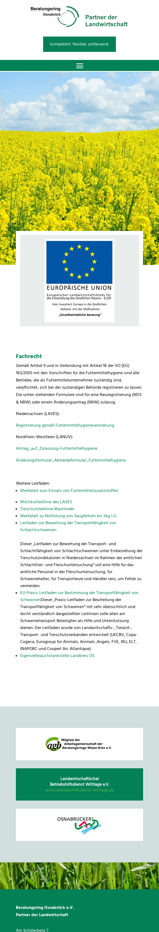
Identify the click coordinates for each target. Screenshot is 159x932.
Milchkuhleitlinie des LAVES (46, 502)
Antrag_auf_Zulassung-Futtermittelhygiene (56, 448)
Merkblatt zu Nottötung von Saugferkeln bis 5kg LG (68, 516)
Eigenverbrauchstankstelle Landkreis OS (57, 656)
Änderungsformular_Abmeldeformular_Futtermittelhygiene (71, 460)
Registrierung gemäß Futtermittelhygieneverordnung (65, 425)
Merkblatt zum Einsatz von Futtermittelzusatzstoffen (69, 491)
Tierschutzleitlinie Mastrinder (47, 509)
